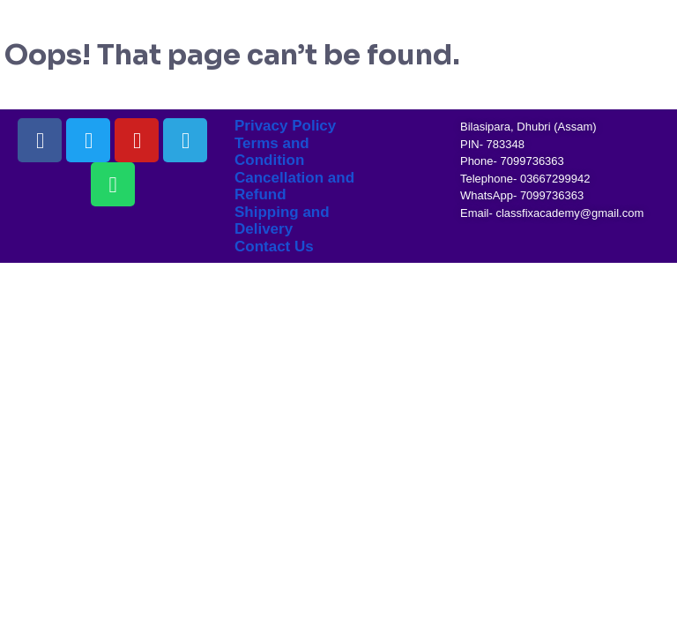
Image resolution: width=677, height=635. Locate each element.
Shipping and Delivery (282, 221)
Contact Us (274, 246)
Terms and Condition (271, 152)
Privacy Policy (285, 125)
